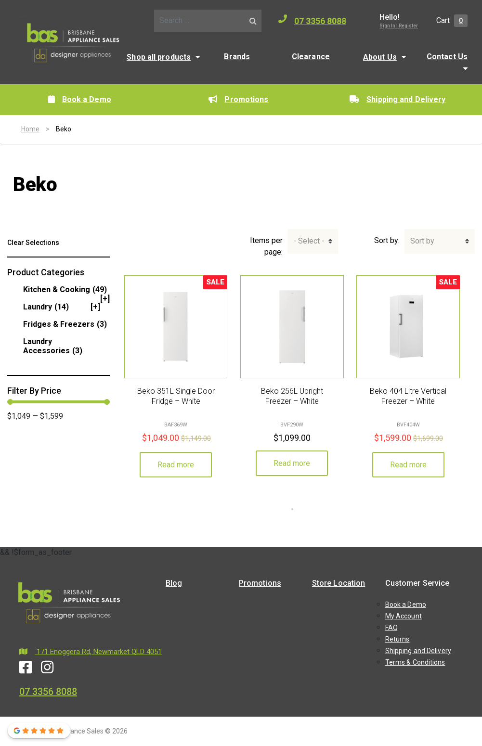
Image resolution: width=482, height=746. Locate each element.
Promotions (238, 99)
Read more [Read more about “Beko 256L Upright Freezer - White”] (292, 463)
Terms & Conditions (415, 662)
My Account (403, 616)
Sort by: (387, 240)
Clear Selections (33, 242)
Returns (397, 639)
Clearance (311, 56)
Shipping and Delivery (397, 99)
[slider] (10, 402)
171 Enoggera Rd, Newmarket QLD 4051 (90, 651)
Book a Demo (79, 99)
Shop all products (159, 57)
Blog (174, 583)
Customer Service (417, 583)
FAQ (391, 627)
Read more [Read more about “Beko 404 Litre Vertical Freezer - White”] (408, 464)
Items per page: (266, 246)
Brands (237, 56)
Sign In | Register (398, 25)
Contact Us (447, 56)
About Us (380, 57)
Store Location (338, 583)
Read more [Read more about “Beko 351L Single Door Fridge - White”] (175, 464)
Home (30, 129)
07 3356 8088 (312, 20)
